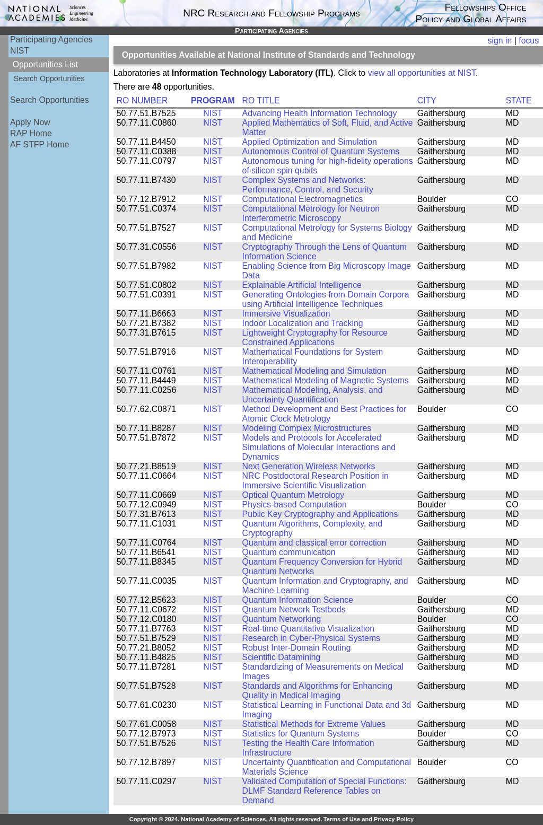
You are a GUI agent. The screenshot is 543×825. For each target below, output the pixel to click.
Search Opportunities (49, 78)
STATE (519, 100)
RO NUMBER (142, 100)
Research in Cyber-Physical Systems (311, 638)
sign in (500, 40)
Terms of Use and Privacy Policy (368, 819)
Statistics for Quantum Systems (301, 733)
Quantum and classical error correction (314, 542)
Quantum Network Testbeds (294, 609)
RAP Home (31, 133)
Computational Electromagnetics (302, 199)
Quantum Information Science (297, 599)
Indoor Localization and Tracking (302, 323)
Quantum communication (289, 552)
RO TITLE (261, 100)
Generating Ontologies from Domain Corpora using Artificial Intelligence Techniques (325, 299)
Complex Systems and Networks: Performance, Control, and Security (307, 184)
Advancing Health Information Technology (319, 113)
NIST (19, 50)
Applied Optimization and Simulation (309, 141)
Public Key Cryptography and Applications (320, 514)
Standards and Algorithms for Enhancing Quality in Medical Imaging (317, 690)
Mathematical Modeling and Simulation (314, 370)
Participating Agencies (51, 39)
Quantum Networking (281, 619)
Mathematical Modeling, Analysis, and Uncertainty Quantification (312, 394)
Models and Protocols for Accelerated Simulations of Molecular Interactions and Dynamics (319, 447)
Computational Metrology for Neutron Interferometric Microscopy (311, 213)
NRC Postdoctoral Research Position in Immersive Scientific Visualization (315, 480)
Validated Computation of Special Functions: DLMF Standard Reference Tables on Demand (324, 791)
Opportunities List (45, 64)
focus (529, 40)
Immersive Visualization (286, 313)
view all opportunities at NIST (422, 72)
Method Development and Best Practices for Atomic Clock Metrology (324, 414)
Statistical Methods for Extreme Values (314, 724)
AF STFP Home (39, 144)
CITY (426, 100)
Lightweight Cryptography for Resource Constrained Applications (315, 337)
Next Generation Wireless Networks (308, 466)
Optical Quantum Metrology (293, 494)
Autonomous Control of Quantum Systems (320, 151)
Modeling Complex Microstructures (307, 428)
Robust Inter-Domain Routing (296, 647)
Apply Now (30, 122)
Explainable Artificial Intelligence (302, 284)
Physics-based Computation (294, 504)
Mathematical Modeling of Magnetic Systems (325, 380)
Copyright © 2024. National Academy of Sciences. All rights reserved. (225, 819)
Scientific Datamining (281, 657)
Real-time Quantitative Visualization (308, 628)
